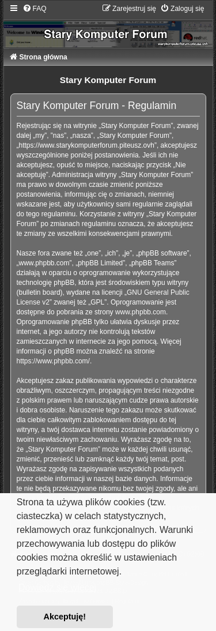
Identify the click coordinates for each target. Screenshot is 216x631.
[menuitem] (34, 9)
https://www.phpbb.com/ (53, 361)
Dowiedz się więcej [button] (57, 587)
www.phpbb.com (140, 312)
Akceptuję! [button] (65, 616)
